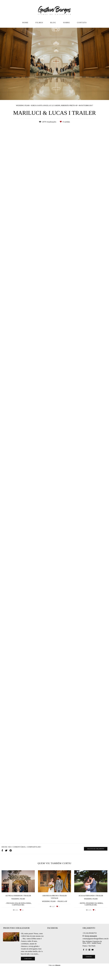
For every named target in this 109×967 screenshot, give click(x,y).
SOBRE (66, 22)
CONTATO (82, 22)
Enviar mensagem (91, 936)
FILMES (39, 22)
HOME (25, 22)
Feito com (54, 965)
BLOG (53, 22)
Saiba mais (27, 958)
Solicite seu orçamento (95, 848)
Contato (89, 956)
